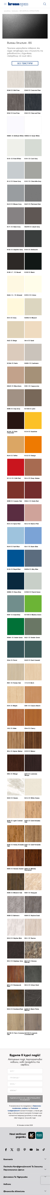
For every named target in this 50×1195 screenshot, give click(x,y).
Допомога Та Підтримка (25, 1176)
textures (15, 11)
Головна (7, 11)
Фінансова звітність (25, 1191)
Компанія (25, 1159)
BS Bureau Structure (29, 11)
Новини (7, 1184)
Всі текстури (25, 63)
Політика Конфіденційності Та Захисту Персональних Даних (25, 1168)
